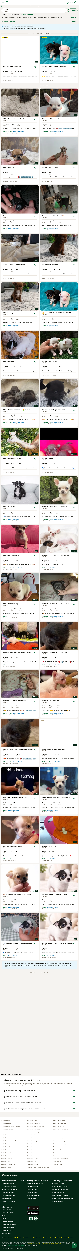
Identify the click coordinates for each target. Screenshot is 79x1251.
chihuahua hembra (7, 1150)
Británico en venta (32, 1186)
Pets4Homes (18, 1238)
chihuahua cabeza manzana (35, 1147)
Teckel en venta (6, 1198)
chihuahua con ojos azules (61, 1129)
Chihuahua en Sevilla (58, 1192)
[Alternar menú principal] (3, 2)
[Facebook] (31, 1218)
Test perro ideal (6, 1233)
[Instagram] (36, 1218)
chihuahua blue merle (33, 1129)
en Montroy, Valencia (27, 14)
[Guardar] (35, 67)
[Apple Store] (33, 1213)
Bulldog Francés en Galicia (60, 1195)
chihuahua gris (31, 1138)
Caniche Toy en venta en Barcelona (62, 1198)
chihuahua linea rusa (59, 1123)
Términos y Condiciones (34, 1243)
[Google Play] (33, 1208)
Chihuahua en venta (8, 1183)
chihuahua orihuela (7, 1144)
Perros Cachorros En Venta (13, 1181)
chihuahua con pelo (59, 1120)
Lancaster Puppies (67, 1238)
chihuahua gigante (32, 1135)
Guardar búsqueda (8, 21)
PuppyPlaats (33, 1238)
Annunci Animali (55, 1238)
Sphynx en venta (32, 1189)
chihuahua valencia (7, 1129)
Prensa (4, 1218)
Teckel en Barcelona (58, 1183)
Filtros (73, 10)
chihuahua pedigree (33, 1141)
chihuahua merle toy (59, 1135)
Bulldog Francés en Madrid (60, 1186)
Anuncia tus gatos (7, 1230)
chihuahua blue (31, 1161)
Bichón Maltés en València (60, 1189)
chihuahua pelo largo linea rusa (62, 1141)
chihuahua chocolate (33, 1123)
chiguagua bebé (58, 1164)
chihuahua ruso (6, 1156)
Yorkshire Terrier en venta (9, 1189)
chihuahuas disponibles (60, 1132)
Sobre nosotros (6, 1209)
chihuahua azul (57, 1153)
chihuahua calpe (6, 1147)
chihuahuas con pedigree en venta (63, 1144)
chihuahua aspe (6, 1123)
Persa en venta (31, 1198)
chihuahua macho (6, 1153)
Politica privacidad (7, 1212)
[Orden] (73, 21)
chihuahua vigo (57, 1150)
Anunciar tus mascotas (9, 1224)
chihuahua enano (32, 1120)
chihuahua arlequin (59, 1138)
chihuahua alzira (6, 1132)
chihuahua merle (58, 1161)
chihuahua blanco (6, 1159)
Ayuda (3, 1215)
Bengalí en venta (32, 1192)
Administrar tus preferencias (15, 1245)
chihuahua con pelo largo (60, 1159)
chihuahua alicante (7, 1138)
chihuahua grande (32, 1164)
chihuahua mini (6, 1161)
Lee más (73, 17)
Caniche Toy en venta (8, 1201)
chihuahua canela (32, 1153)
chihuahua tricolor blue (8, 1164)
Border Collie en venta (8, 1195)
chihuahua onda (6, 1135)
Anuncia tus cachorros (8, 1227)
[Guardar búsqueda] (74, 1245)
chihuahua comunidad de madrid (11, 1141)
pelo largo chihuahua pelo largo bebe (38, 1167)
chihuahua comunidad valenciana (11, 1126)
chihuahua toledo (58, 1156)
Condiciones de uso (7, 1221)
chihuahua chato (6, 1167)
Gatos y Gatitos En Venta (37, 1181)
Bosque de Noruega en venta (35, 1183)
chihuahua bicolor (32, 1159)
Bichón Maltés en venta (9, 1186)
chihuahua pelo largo (33, 1132)
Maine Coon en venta (33, 1195)
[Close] (76, 26)
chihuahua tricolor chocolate (35, 1126)
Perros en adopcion (57, 1201)
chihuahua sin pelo (59, 1126)
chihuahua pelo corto (59, 1147)
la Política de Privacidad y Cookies (52, 1243)
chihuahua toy (31, 1144)
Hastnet (25, 1238)
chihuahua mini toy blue (34, 1150)
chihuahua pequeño (33, 1156)
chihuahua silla (5, 1120)
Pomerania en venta (8, 1192)
